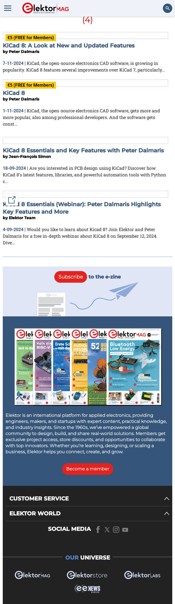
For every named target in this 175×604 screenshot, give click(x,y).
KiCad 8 (14, 93)
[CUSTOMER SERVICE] (89, 499)
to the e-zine (87, 277)
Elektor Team (22, 217)
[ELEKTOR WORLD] (89, 514)
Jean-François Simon (30, 156)
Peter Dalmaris (24, 51)
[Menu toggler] (8, 8)
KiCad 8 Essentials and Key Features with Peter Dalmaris (83, 150)
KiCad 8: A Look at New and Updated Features (68, 45)
